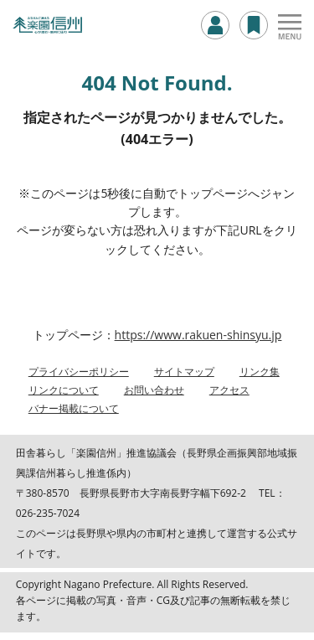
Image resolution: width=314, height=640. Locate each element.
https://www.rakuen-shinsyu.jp (198, 335)
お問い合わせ (154, 390)
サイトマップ (184, 371)
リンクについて (63, 390)
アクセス (229, 390)
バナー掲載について (73, 408)
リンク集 (259, 371)
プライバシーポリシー (78, 371)
